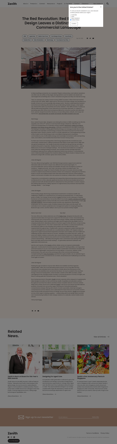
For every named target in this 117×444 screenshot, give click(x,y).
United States (74, 19)
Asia (72, 16)
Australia (73, 14)
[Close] (100, 7)
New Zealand (75, 18)
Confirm (74, 23)
